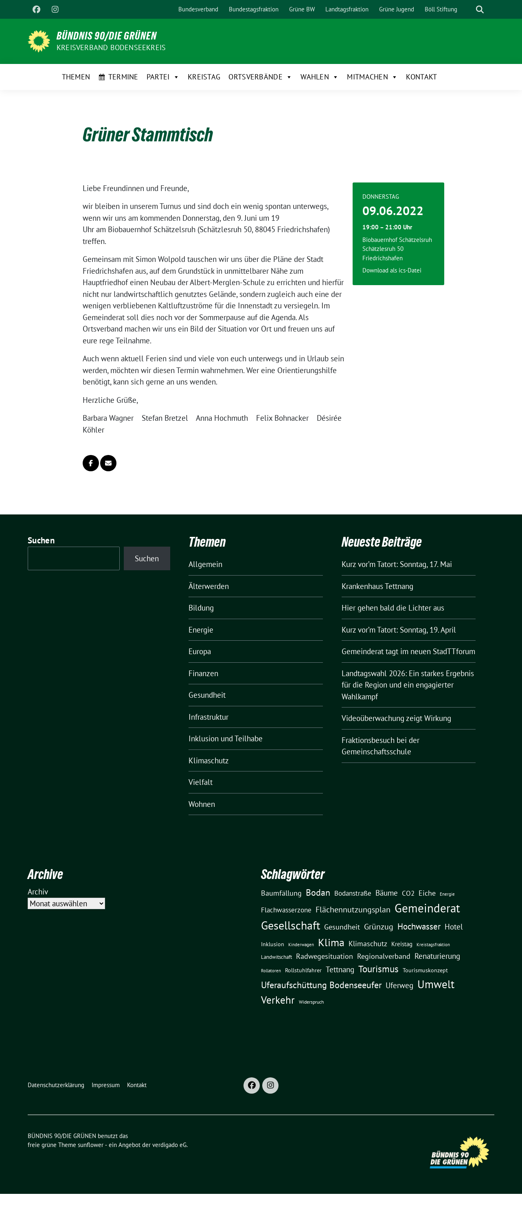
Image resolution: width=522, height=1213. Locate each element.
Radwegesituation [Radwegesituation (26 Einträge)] (324, 956)
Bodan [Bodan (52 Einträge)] (318, 892)
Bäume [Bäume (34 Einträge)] (386, 893)
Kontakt (421, 76)
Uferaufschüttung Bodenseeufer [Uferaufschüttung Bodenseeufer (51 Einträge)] (321, 985)
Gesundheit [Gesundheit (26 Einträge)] (342, 927)
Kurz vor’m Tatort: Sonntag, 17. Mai (397, 564)
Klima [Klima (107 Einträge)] (331, 942)
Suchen (41, 540)
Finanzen (203, 673)
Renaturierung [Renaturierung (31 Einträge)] (437, 956)
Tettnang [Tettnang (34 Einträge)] (340, 969)
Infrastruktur (208, 717)
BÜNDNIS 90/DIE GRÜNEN (107, 36)
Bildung (201, 608)
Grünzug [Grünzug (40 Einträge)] (378, 926)
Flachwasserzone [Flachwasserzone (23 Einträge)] (286, 909)
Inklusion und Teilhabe (226, 738)
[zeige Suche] (480, 10)
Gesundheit (207, 695)
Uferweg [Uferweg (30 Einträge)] (399, 985)
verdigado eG (169, 1145)
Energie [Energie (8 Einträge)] (447, 894)
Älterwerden (209, 586)
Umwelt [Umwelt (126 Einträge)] (435, 984)
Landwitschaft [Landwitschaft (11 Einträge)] (276, 957)
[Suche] (468, 10)
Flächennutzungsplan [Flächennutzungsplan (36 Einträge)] (353, 909)
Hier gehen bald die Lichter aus (393, 608)
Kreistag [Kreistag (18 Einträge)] (401, 944)
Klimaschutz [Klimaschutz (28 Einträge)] (368, 943)
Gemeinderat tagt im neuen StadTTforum (408, 651)
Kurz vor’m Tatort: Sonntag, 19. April (399, 630)
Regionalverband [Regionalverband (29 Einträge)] (383, 956)
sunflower (90, 1145)
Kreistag (204, 76)
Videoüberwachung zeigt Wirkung (396, 718)
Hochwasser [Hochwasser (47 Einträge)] (419, 926)
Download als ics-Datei (391, 270)
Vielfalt (201, 782)
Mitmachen (372, 77)
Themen (76, 76)
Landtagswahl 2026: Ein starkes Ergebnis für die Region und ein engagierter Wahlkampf (408, 684)
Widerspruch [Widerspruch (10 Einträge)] (311, 1002)
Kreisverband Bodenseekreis (111, 47)
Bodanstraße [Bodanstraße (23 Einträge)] (352, 893)
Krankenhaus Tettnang (377, 586)
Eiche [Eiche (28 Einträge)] (427, 893)
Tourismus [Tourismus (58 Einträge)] (378, 969)
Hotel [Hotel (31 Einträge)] (454, 927)
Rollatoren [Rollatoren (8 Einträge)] (271, 970)
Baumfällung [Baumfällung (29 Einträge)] (281, 893)
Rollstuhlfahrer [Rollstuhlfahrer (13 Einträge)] (303, 970)
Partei (163, 77)
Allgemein (205, 564)
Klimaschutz (209, 760)
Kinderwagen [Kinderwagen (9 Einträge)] (301, 944)
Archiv (38, 892)
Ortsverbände (260, 77)
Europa (200, 651)
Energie (201, 630)
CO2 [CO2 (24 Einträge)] (408, 893)
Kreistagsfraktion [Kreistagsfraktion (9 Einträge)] (433, 944)
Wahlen (319, 77)
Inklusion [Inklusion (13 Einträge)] (272, 944)
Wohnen (202, 804)
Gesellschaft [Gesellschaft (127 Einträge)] (290, 925)
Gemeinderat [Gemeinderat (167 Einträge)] (427, 908)
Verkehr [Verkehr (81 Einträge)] (278, 999)
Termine (123, 76)
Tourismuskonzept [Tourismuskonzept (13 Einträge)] (425, 970)
